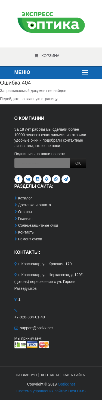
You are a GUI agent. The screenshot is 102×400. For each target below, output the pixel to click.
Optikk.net (66, 384)
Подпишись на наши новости (40, 154)
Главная (25, 218)
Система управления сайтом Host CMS (50, 391)
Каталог (25, 198)
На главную (26, 375)
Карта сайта (74, 375)
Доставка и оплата (34, 205)
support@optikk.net (36, 328)
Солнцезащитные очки (38, 225)
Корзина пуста (51, 57)
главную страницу (41, 99)
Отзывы (25, 212)
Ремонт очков (30, 239)
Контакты (26, 232)
